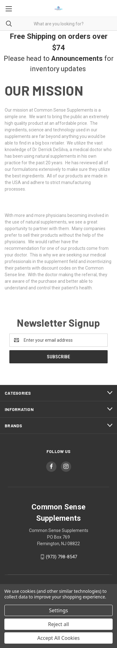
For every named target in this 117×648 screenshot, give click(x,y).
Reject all (58, 624)
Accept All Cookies (58, 638)
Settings (58, 610)
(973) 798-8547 (61, 557)
